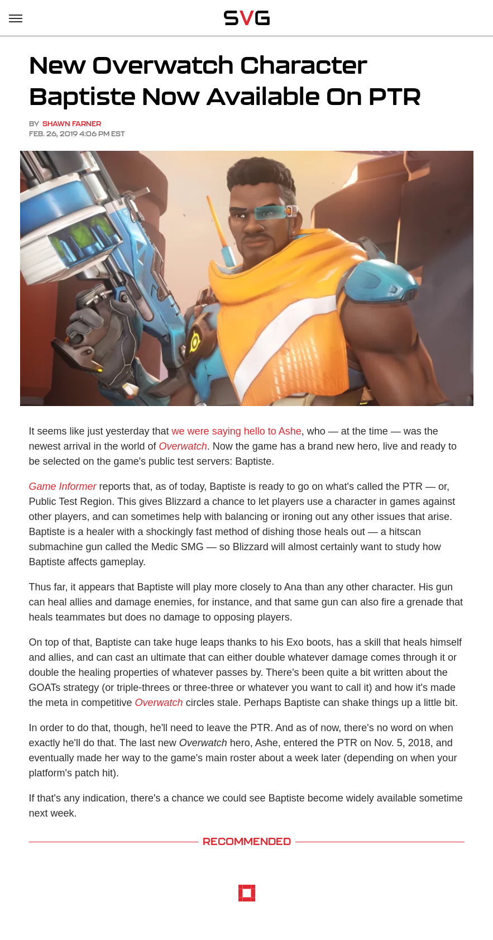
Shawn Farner (71, 124)
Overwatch (183, 446)
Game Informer (63, 486)
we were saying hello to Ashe (236, 431)
